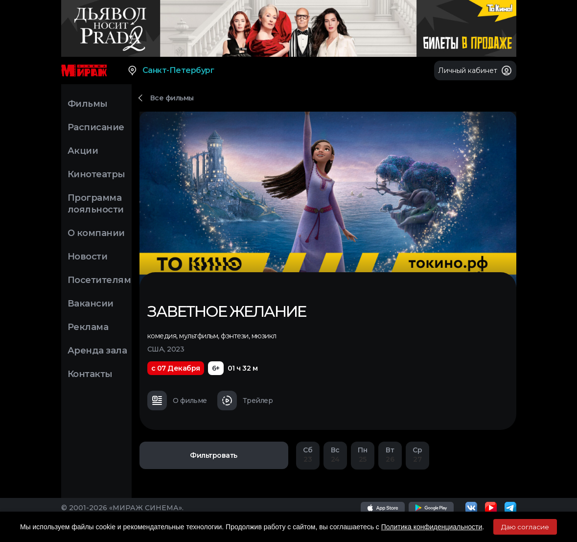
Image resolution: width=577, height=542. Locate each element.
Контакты (90, 374)
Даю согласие (525, 527)
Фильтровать (213, 455)
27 (417, 455)
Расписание (96, 127)
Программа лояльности (96, 203)
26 (390, 455)
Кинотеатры (96, 174)
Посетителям (99, 280)
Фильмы (88, 103)
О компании (96, 233)
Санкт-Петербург (170, 70)
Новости (88, 256)
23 (308, 455)
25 (362, 455)
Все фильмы (172, 98)
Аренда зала (97, 350)
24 (335, 455)
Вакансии (91, 303)
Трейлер (245, 400)
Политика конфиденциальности (432, 527)
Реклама (88, 327)
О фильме (177, 400)
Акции (83, 150)
